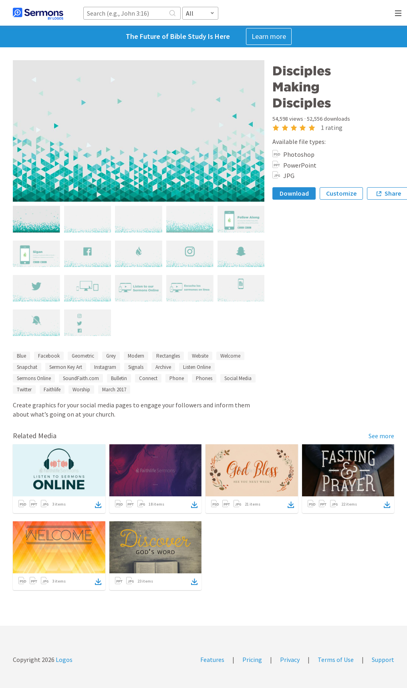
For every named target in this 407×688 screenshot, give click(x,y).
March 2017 (114, 389)
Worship (81, 389)
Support (383, 660)
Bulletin (119, 378)
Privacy (290, 660)
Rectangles (168, 355)
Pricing (252, 660)
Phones (204, 378)
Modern (136, 355)
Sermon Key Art (65, 367)
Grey (111, 355)
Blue (21, 355)
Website (200, 355)
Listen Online (197, 367)
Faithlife (52, 389)
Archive (163, 367)
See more (381, 436)
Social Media (238, 378)
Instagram (105, 367)
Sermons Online (34, 378)
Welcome (230, 355)
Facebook (49, 355)
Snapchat (27, 367)
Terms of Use (336, 660)
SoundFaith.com (81, 378)
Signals (135, 367)
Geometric (83, 355)
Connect (148, 378)
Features (212, 660)
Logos (63, 660)
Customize (341, 193)
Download (294, 193)
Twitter (24, 389)
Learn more (269, 36)
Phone (176, 378)
